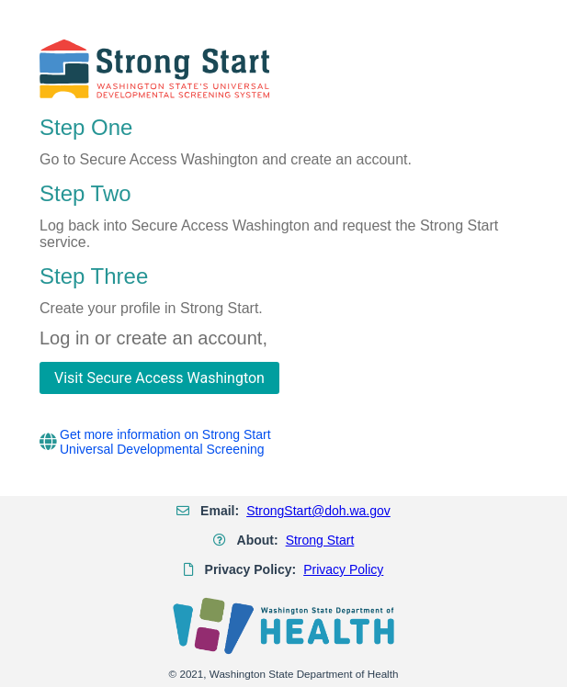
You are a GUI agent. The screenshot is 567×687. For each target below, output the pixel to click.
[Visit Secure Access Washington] (159, 378)
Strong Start (320, 540)
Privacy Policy (343, 569)
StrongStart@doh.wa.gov (318, 510)
